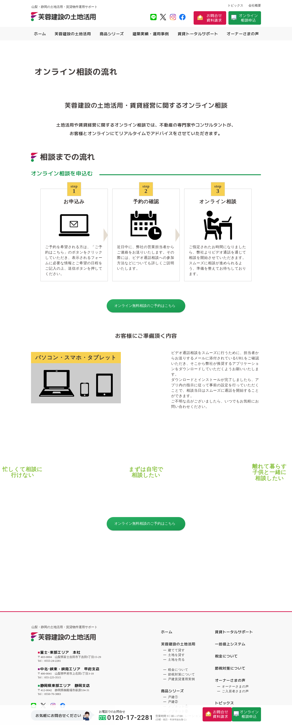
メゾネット (176, 671)
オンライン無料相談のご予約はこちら (144, 314)
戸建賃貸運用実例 (181, 612)
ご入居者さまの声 (235, 624)
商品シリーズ (112, 33)
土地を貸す (176, 588)
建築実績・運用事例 (151, 33)
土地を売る (176, 592)
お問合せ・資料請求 (232, 672)
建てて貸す (176, 583)
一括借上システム (230, 577)
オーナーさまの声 (243, 33)
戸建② (173, 634)
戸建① (173, 630)
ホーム (40, 33)
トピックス (235, 5)
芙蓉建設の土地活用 (73, 33)
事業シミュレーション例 (186, 649)
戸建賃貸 (174, 666)
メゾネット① (178, 639)
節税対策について (181, 607)
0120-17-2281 (126, 717)
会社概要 (254, 5)
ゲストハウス (178, 676)
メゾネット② (178, 644)
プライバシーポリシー (234, 660)
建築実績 (168, 660)
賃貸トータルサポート (198, 33)
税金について (178, 602)
